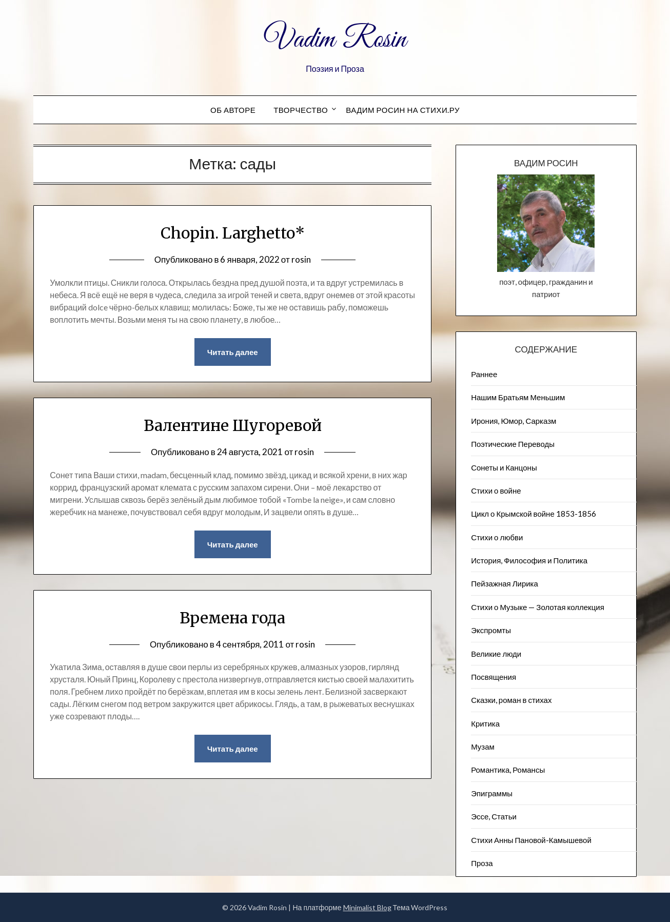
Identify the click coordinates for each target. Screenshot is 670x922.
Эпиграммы (492, 793)
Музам (483, 746)
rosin (301, 259)
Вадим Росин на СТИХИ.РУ (403, 109)
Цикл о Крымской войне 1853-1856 (533, 513)
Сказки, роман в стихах (511, 699)
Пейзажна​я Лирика (504, 583)
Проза (482, 863)
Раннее (484, 374)
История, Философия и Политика (529, 560)
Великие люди (496, 653)
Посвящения (493, 676)
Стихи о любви (497, 537)
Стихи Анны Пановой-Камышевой (531, 840)
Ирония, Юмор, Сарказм (513, 420)
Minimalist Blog (367, 907)
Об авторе (232, 109)
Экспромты (491, 630)
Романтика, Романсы (508, 769)
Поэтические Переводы (513, 443)
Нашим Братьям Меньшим (518, 397)
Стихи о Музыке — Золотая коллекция (537, 607)
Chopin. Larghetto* (233, 233)
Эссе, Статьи (494, 816)
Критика (485, 723)
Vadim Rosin (335, 40)
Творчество (300, 109)
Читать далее (232, 352)
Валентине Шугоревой (233, 425)
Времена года (232, 617)
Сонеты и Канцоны (504, 467)
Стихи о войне (496, 490)
